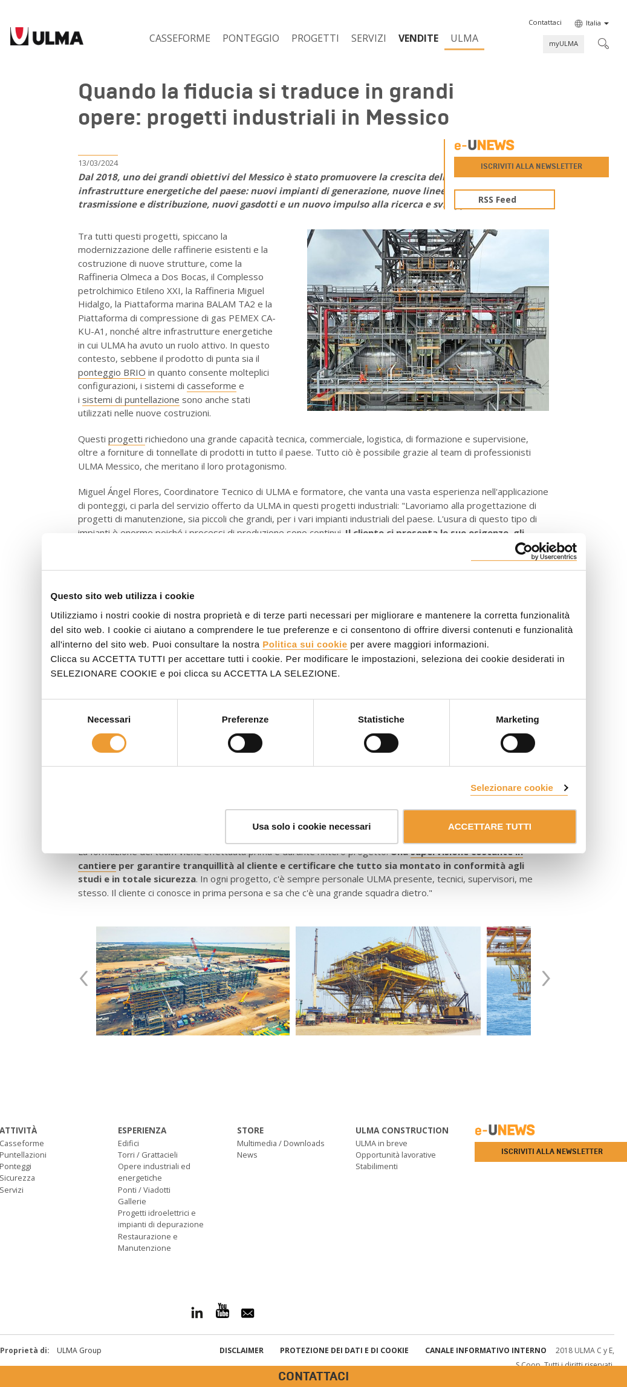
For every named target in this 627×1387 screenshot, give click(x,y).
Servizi (368, 38)
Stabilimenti (377, 1166)
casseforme (211, 385)
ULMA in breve (382, 1143)
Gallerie (132, 1201)
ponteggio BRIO (112, 372)
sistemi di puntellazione (131, 399)
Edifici (128, 1143)
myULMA (563, 43)
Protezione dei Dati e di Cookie (344, 1350)
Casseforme (179, 38)
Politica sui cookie (304, 643)
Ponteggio (251, 38)
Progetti (315, 38)
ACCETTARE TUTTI (489, 826)
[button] (545, 22)
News (247, 1154)
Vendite (418, 38)
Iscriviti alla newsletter (531, 166)
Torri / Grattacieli (148, 1154)
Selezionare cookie (511, 787)
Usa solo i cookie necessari (311, 826)
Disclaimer (241, 1350)
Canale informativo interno (486, 1350)
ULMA (464, 38)
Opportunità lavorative (396, 1154)
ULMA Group (79, 1350)
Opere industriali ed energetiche (154, 1172)
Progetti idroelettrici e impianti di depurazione (161, 1218)
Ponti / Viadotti (144, 1189)
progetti (126, 439)
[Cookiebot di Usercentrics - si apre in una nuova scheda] (524, 551)
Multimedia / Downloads (281, 1143)
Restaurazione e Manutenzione (148, 1242)
